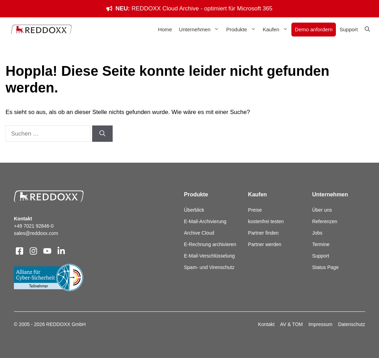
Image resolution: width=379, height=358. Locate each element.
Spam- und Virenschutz (209, 267)
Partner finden (263, 233)
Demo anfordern (313, 29)
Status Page (325, 267)
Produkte (242, 29)
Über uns (322, 210)
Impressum (320, 324)
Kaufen (277, 29)
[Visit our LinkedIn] (61, 251)
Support (348, 29)
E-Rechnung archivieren (210, 244)
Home (165, 29)
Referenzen (324, 221)
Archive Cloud (199, 233)
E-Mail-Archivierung (205, 221)
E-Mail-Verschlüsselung (209, 256)
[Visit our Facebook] (19, 251)
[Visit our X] (47, 251)
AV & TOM (291, 324)
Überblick (194, 210)
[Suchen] (102, 133)
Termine (321, 244)
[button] (367, 29)
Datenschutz (351, 324)
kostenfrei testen (266, 221)
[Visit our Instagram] (33, 251)
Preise (255, 210)
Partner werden (264, 244)
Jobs (317, 233)
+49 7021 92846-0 (34, 226)
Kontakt (266, 324)
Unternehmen (201, 29)
